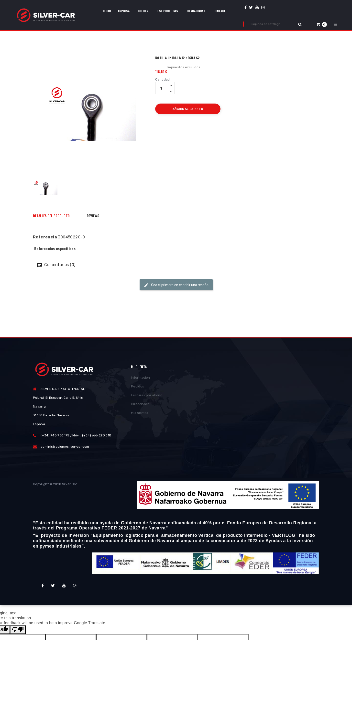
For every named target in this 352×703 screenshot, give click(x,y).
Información (140, 378)
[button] (322, 24)
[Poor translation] (18, 629)
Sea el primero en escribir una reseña (176, 285)
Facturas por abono (146, 396)
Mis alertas (139, 414)
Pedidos (137, 387)
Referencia (45, 237)
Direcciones (140, 405)
